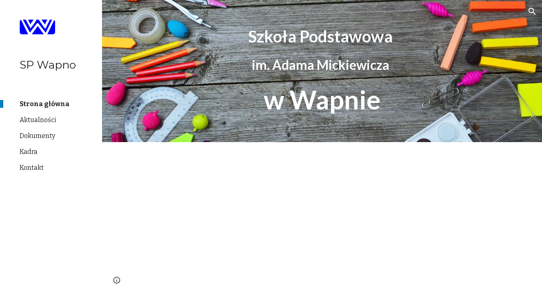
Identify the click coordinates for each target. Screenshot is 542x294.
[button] (532, 11)
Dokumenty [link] (37, 136)
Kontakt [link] (32, 168)
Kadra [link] (29, 152)
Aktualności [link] (38, 120)
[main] (322, 71)
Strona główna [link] (44, 104)
